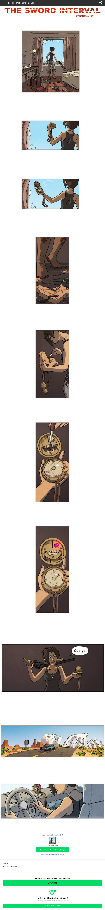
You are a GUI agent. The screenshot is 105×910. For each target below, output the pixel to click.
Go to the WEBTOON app (52, 906)
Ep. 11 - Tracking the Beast (21, 3)
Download (52, 883)
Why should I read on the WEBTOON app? (52, 854)
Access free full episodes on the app (52, 850)
